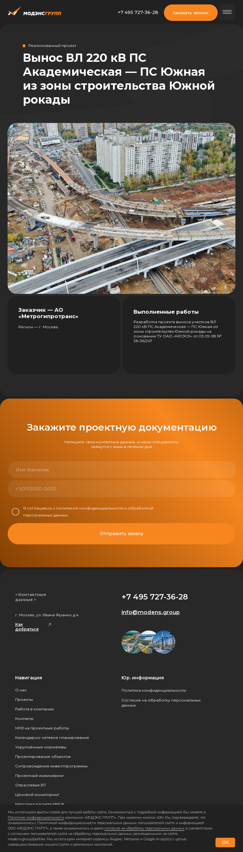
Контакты (24, 718)
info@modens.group (151, 612)
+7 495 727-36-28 (138, 12)
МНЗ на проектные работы (42, 728)
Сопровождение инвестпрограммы (51, 766)
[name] (64, 469)
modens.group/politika (26, 839)
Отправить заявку (121, 533)
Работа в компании (34, 709)
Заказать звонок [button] (191, 12)
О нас (21, 690)
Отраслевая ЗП (30, 785)
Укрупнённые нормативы (40, 747)
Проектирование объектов (43, 756)
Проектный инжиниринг (39, 775)
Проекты (24, 699)
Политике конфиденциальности (36, 817)
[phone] (64, 488)
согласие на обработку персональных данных (144, 828)
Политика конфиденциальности (154, 690)
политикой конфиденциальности (89, 508)
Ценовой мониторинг (37, 794)
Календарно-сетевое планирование (52, 737)
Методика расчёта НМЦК (39, 804)
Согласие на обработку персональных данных (161, 703)
